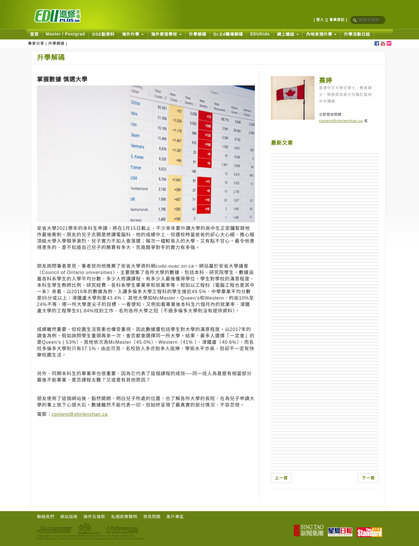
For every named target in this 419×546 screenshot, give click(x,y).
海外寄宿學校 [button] (166, 34)
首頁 (34, 34)
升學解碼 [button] (197, 34)
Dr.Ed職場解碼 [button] (228, 34)
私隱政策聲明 (124, 516)
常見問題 (152, 516)
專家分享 (36, 43)
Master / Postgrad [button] (65, 34)
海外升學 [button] (133, 34)
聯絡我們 (45, 516)
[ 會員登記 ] (337, 20)
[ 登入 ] (320, 20)
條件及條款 (94, 516)
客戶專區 (175, 516)
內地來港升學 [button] (321, 34)
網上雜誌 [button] (288, 34)
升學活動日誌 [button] (357, 34)
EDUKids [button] (260, 34)
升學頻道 (56, 43)
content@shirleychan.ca (80, 414)
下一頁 (368, 478)
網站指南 (69, 516)
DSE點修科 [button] (103, 34)
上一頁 (281, 478)
